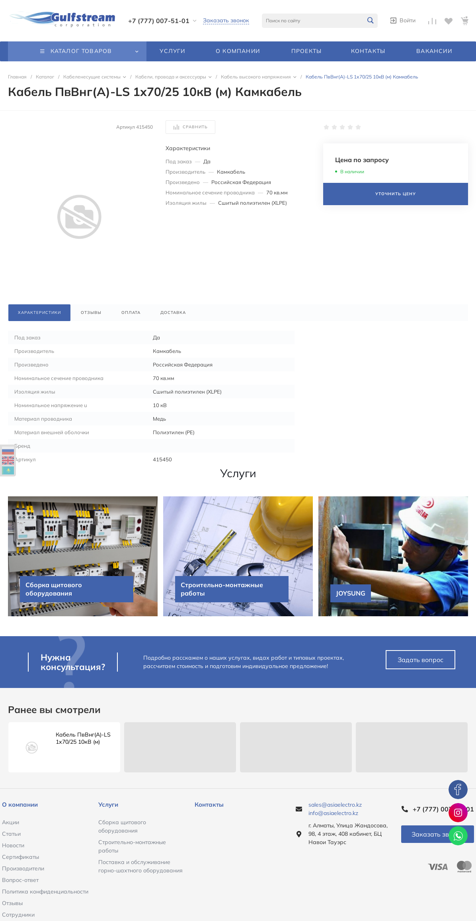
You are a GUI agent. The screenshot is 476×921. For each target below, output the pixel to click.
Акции (10, 822)
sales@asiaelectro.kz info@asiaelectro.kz (335, 809)
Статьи (11, 833)
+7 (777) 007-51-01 (158, 21)
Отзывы (12, 903)
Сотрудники (18, 914)
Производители (23, 868)
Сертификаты (20, 856)
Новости (13, 845)
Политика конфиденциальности (45, 891)
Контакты (209, 804)
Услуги (108, 804)
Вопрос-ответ (20, 880)
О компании (20, 804)
